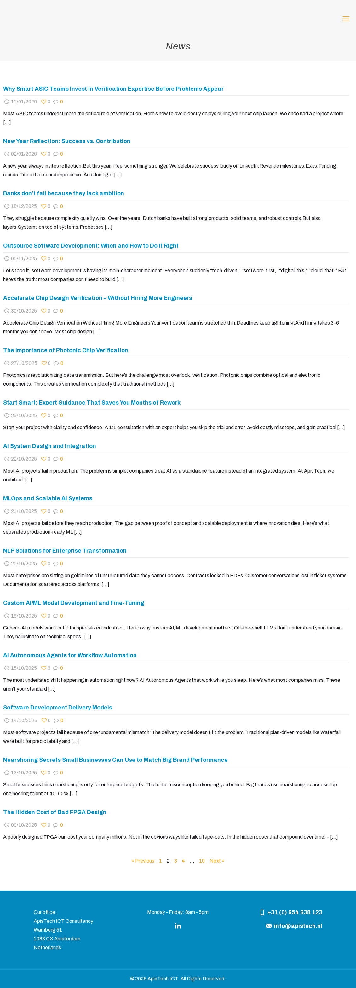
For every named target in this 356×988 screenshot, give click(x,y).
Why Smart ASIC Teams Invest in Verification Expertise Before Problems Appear (113, 89)
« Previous (142, 861)
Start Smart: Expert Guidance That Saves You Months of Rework (92, 402)
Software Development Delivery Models (57, 707)
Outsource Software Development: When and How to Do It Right (91, 246)
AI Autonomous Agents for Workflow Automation (70, 655)
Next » (217, 861)
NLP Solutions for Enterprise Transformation (65, 551)
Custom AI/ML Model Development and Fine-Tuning (73, 603)
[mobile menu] (346, 19)
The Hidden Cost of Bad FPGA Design (54, 812)
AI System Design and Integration (49, 446)
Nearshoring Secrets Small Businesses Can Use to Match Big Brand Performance (115, 760)
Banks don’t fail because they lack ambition (63, 193)
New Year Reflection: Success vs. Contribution (66, 141)
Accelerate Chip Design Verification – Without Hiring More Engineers (97, 298)
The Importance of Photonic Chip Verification (65, 350)
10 (202, 861)
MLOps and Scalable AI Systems (47, 498)
